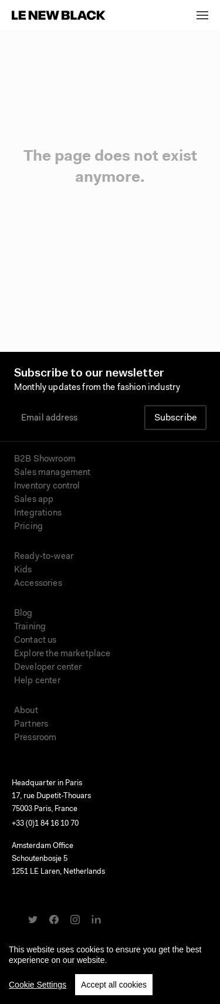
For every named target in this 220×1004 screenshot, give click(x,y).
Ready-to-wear (43, 556)
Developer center (48, 667)
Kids (23, 570)
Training (30, 627)
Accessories (38, 583)
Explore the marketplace (62, 654)
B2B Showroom (45, 459)
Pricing (28, 527)
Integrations (38, 513)
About (26, 711)
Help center (37, 681)
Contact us (35, 640)
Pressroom (35, 738)
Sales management (52, 473)
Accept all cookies (114, 990)
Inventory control (47, 486)
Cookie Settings (37, 990)
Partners (31, 724)
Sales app (33, 500)
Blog (23, 613)
